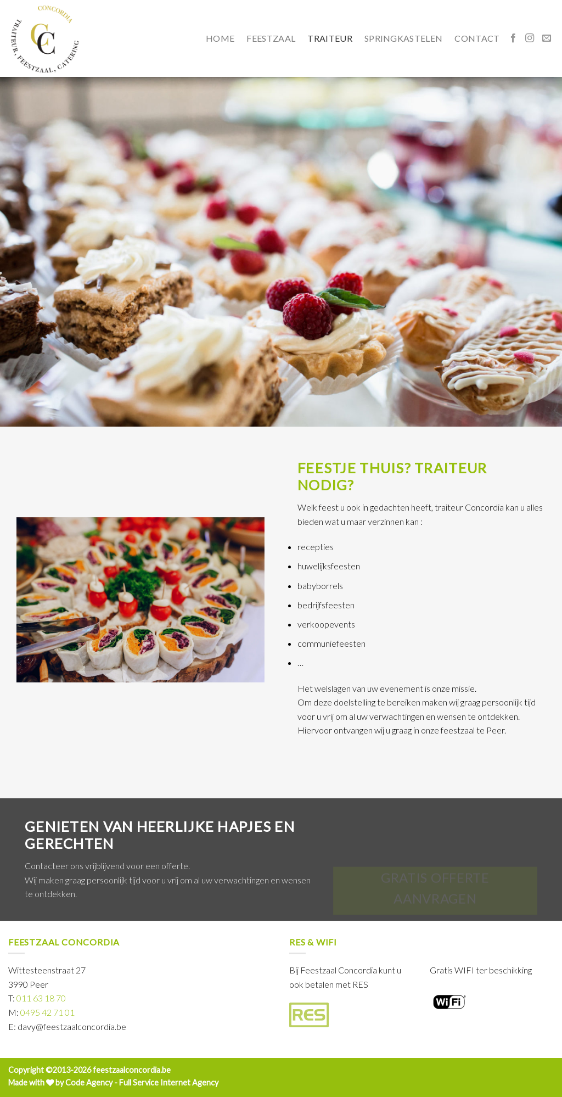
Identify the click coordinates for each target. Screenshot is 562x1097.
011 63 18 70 (41, 998)
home (220, 38)
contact (476, 38)
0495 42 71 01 (47, 1012)
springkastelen (403, 38)
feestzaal (270, 38)
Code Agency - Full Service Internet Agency (141, 1082)
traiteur (329, 38)
